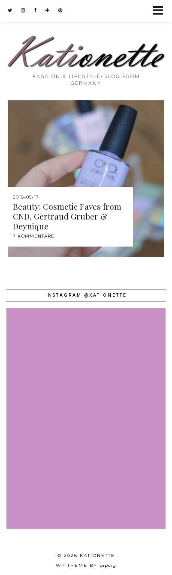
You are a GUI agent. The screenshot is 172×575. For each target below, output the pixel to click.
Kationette (97, 555)
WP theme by (86, 565)
